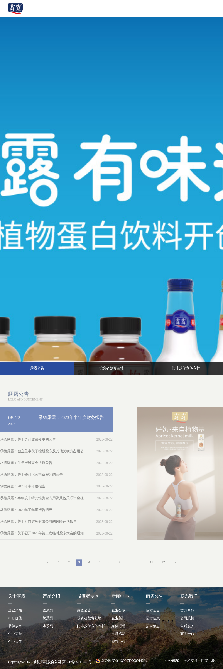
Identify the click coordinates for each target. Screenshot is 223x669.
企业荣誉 (15, 634)
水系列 (48, 626)
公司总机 (187, 618)
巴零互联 (208, 661)
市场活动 (118, 634)
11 (151, 565)
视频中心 (118, 642)
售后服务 (187, 626)
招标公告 (153, 610)
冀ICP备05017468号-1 (78, 662)
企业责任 (15, 642)
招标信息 (153, 618)
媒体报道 (118, 626)
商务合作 (187, 634)
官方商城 (187, 610)
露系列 (48, 610)
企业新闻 (118, 618)
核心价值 (15, 618)
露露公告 (84, 610)
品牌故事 (15, 626)
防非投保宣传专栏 (91, 626)
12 (163, 565)
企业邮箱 (172, 661)
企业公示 (118, 610)
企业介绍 (15, 610)
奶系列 (48, 618)
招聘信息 (153, 626)
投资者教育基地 (89, 618)
